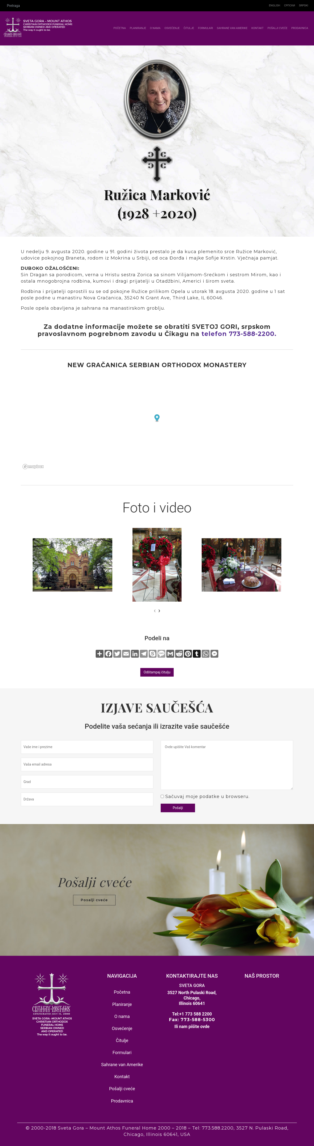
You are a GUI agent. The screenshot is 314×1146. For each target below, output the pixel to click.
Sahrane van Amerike (232, 28)
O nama (155, 28)
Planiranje (138, 28)
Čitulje (188, 28)
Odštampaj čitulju (157, 672)
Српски (289, 5)
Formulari (205, 28)
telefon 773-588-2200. (238, 333)
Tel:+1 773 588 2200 (192, 1014)
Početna (120, 28)
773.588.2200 (218, 1128)
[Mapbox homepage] (33, 466)
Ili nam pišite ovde (191, 1026)
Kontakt (257, 28)
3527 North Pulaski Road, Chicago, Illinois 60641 (192, 998)
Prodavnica (299, 28)
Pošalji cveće (277, 28)
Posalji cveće (94, 900)
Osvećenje (172, 28)
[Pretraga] (135, 5)
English (274, 5)
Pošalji (178, 808)
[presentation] (155, 610)
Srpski (303, 5)
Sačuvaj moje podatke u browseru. (207, 796)
